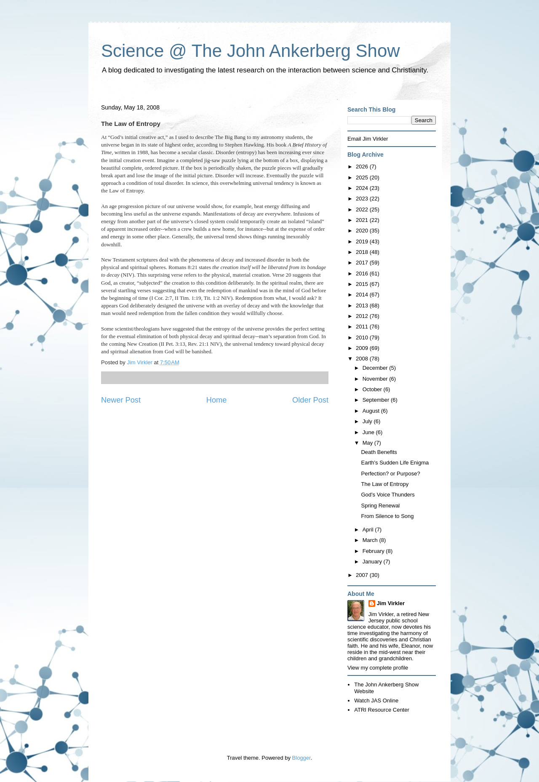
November (376, 379)
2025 (363, 177)
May (368, 443)
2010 (363, 337)
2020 (363, 230)
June (369, 432)
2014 (363, 294)
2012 (363, 316)
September (377, 400)
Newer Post (121, 400)
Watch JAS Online (376, 700)
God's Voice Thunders (387, 494)
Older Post (310, 400)
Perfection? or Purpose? (390, 473)
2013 (363, 305)
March (371, 540)
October (373, 389)
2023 (363, 198)
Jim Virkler (391, 603)
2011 (363, 326)
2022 (363, 209)
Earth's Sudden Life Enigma (395, 462)
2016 (363, 273)
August (372, 411)
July (368, 421)
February (374, 551)
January (373, 561)
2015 (363, 284)
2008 (363, 358)
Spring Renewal (380, 505)
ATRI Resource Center (381, 710)
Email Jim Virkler (367, 139)
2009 (363, 348)
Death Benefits (379, 452)
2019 (363, 241)
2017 (363, 262)
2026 (363, 166)
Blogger (301, 758)
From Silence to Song (387, 516)
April (369, 529)
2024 (363, 188)
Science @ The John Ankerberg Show (250, 51)
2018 (363, 252)
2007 (363, 575)
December (376, 368)
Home (216, 400)
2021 (363, 220)
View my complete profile (377, 668)
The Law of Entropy (384, 484)
